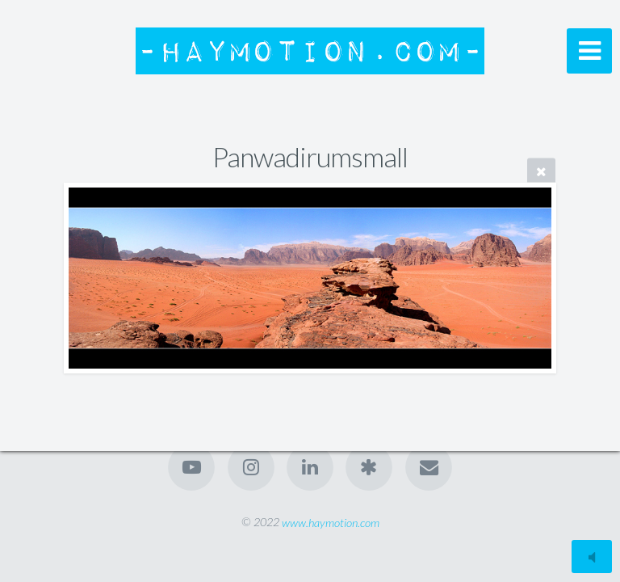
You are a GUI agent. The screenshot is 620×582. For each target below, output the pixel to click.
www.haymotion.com (330, 522)
